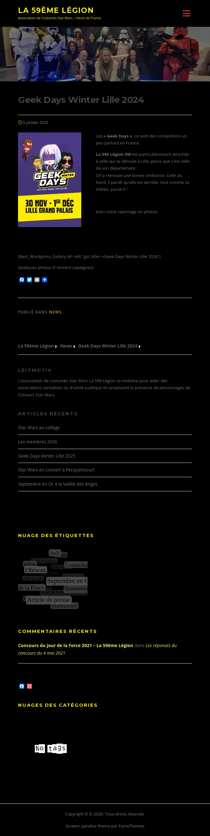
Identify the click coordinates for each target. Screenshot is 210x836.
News (55, 312)
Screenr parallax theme (87, 826)
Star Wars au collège (39, 427)
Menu (186, 13)
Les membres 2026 (37, 442)
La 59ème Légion (56, 10)
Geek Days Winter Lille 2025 (46, 456)
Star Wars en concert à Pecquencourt (56, 470)
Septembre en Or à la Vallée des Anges (57, 484)
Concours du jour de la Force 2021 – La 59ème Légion (75, 645)
